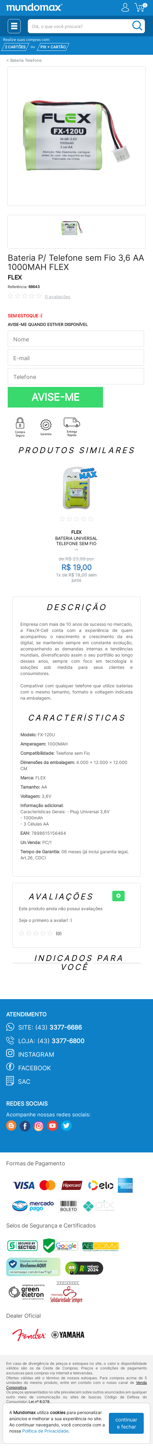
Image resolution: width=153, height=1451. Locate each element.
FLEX (15, 277)
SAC (24, 1081)
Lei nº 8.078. (39, 1401)
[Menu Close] (14, 26)
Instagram (36, 1054)
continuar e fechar (126, 1423)
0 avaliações (57, 296)
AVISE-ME (55, 397)
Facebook (34, 1068)
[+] (118, 896)
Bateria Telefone (26, 60)
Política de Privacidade (45, 1430)
